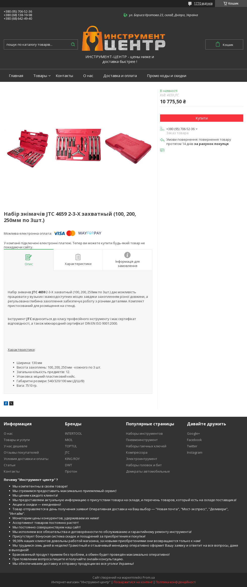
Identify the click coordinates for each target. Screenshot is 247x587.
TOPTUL (71, 446)
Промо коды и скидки (166, 76)
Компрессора (136, 452)
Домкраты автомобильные (148, 471)
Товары (40, 76)
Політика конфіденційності (176, 582)
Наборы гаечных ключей (146, 446)
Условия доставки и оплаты (26, 458)
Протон (71, 471)
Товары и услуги (17, 439)
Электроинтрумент (141, 458)
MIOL (69, 439)
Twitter (192, 446)
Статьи (9, 465)
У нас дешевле (15, 446)
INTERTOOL (73, 433)
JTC (67, 452)
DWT (68, 465)
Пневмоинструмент (142, 439)
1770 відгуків (203, 3)
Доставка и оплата (120, 76)
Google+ (193, 433)
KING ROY (72, 458)
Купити (202, 118)
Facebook (194, 439)
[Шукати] (73, 44)
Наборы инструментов (144, 433)
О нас (88, 76)
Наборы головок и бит (144, 465)
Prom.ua (149, 577)
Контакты (64, 76)
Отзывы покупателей (21, 452)
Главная (16, 76)
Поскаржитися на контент (133, 582)
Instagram (194, 452)
